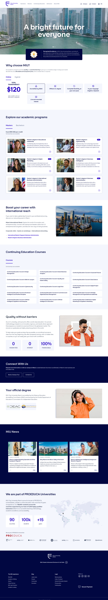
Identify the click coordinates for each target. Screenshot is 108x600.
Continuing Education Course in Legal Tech (51, 286)
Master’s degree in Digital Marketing (35, 160)
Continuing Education (39, 3)
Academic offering (12, 579)
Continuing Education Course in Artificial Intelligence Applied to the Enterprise (18, 300)
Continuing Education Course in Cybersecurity (20, 286)
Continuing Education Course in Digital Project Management (85, 286)
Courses (9, 260)
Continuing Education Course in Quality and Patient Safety (52, 279)
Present (33, 579)
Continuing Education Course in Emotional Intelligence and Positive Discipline (18, 293)
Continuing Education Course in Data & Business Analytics (53, 272)
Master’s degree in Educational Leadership (37, 141)
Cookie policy (58, 585)
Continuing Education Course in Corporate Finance (87, 272)
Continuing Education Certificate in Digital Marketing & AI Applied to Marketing (84, 300)
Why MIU (10, 577)
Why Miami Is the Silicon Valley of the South (52, 459)
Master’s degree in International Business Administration (38, 179)
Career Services (11, 583)
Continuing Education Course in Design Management (18, 272)
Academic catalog (12, 587)
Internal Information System (61, 581)
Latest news (34, 577)
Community (34, 581)
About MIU (56, 3)
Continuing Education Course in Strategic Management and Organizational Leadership (85, 293)
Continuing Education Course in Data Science (85, 279)
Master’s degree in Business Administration (85, 179)
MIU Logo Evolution (12, 585)
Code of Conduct (59, 579)
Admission (49, 3)
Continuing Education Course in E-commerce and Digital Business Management (53, 293)
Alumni (9, 581)
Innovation (34, 583)
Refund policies (58, 577)
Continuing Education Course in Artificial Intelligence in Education (51, 300)
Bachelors (23, 3)
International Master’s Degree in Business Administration (23, 235)
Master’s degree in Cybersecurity (82, 141)
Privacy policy (58, 583)
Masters (30, 3)
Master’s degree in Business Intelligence (85, 160)
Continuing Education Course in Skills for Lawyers (20, 279)
